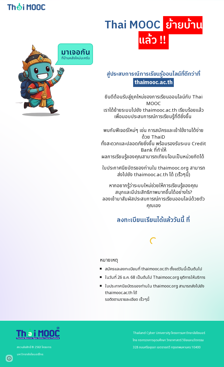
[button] (9, 358)
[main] (153, 33)
